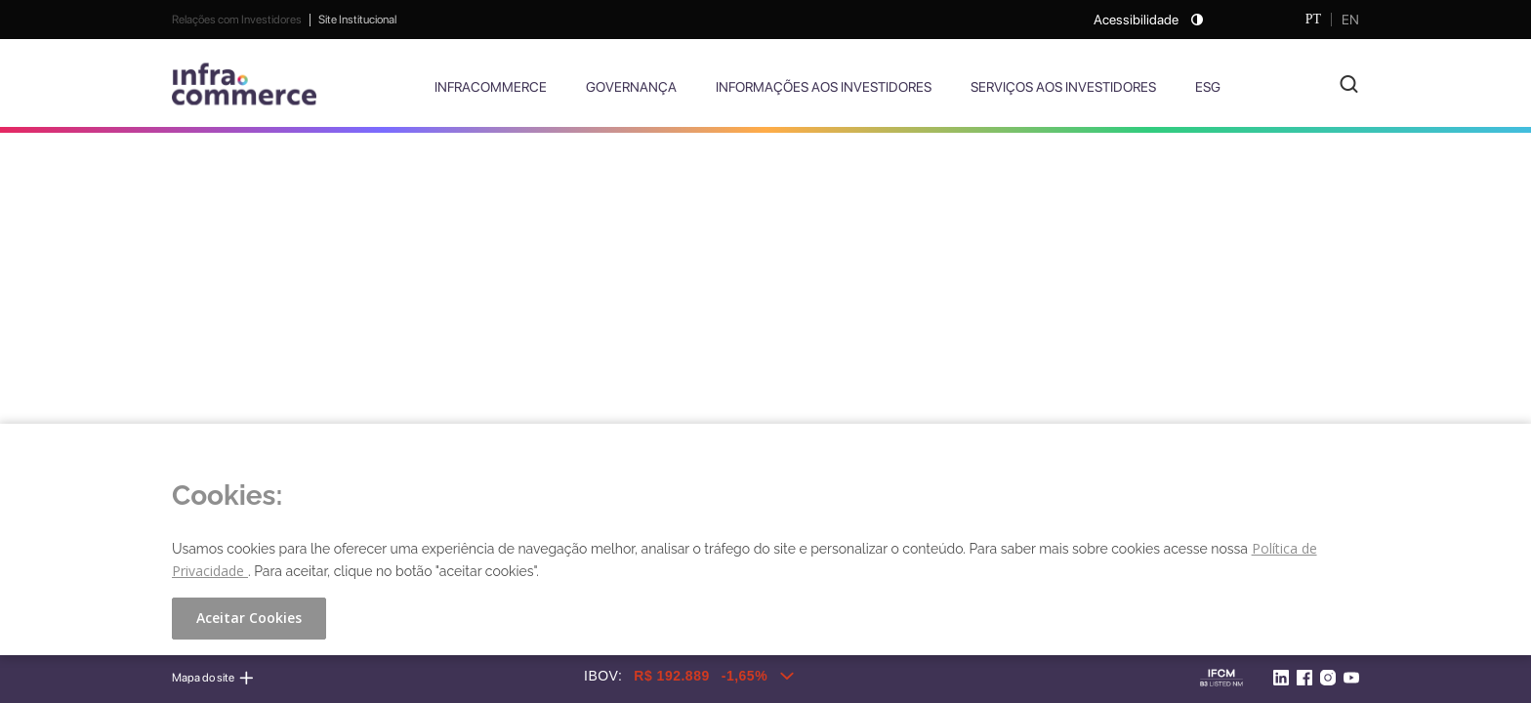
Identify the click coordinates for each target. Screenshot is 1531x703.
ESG (1208, 87)
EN (1350, 19)
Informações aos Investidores (823, 87)
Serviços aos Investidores (1063, 87)
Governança (631, 87)
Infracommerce (490, 87)
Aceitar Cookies (249, 617)
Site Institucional (357, 19)
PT (1313, 19)
